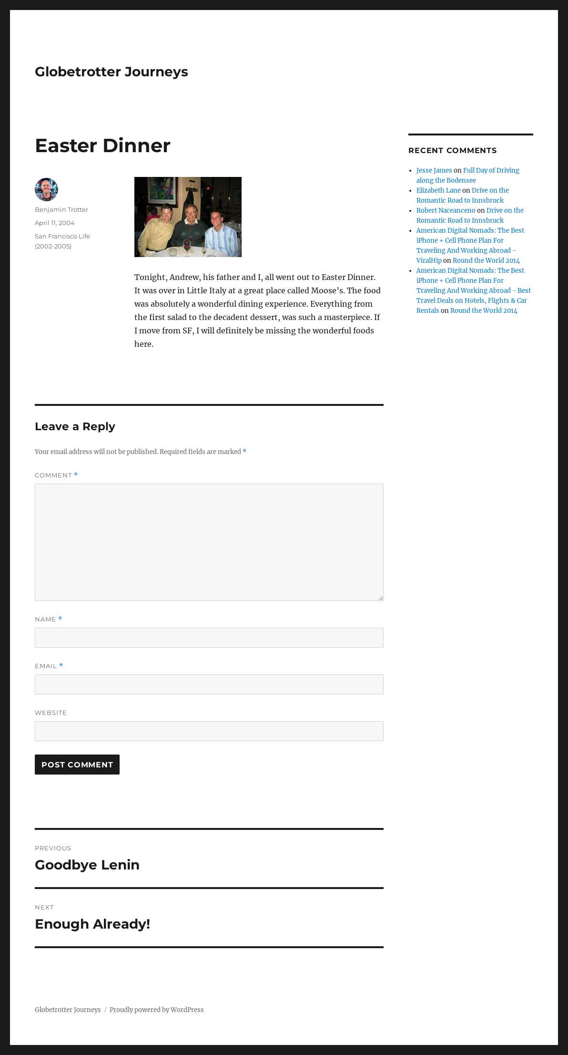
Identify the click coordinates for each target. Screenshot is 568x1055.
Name (48, 619)
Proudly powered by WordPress (157, 1010)
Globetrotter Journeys (111, 71)
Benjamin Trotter (61, 209)
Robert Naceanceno (446, 211)
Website (51, 712)
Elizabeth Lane (438, 190)
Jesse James (434, 170)
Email (49, 666)
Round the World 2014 (486, 261)
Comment (56, 475)
